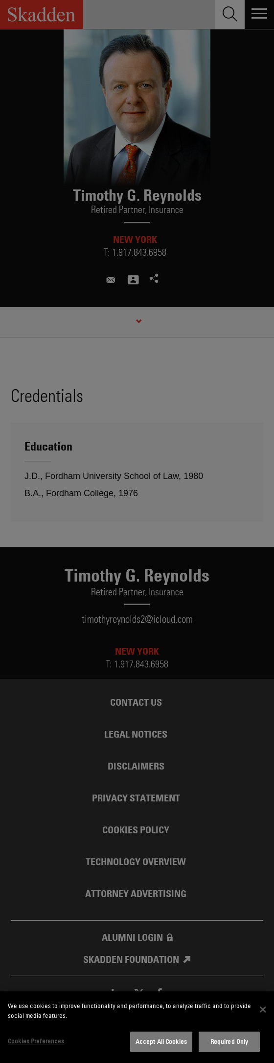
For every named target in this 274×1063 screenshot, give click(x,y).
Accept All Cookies (161, 1041)
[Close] (263, 1009)
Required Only (229, 1041)
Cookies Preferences (36, 1041)
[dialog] (137, 1027)
